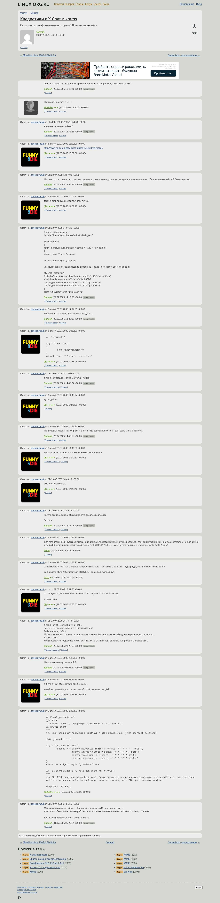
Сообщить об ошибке (26, 890)
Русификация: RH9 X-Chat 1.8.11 (47, 863)
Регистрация (187, 4)
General (35, 13)
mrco (46, 577)
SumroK (40, 32)
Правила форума (36, 887)
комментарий (38, 122)
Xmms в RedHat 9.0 (133, 867)
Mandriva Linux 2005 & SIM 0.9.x (39, 55)
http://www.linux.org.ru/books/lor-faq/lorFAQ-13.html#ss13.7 (73, 148)
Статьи (79, 4)
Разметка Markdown (53, 887)
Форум (88, 4)
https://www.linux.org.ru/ (27, 892)
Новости (59, 4)
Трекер (97, 4)
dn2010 (47, 792)
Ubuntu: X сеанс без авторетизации (48, 859)
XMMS (33, 872)
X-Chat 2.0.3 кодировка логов (45, 867)
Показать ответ (51, 111)
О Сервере (22, 887)
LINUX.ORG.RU (34, 4)
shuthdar (48, 107)
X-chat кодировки (38, 855)
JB (45, 153)
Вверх (198, 887)
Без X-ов (127, 872)
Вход (199, 4)
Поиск (106, 4)
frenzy (47, 550)
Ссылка (24, 48)
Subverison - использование (182, 55)
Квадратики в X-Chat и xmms (48, 18)
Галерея (69, 4)
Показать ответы (52, 387)
